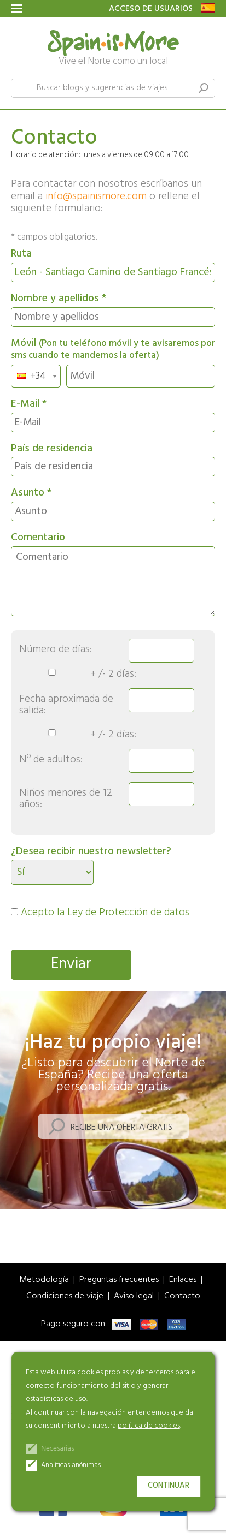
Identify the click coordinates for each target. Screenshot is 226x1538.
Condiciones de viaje (64, 1296)
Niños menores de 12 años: (65, 799)
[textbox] (35, 376)
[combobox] (36, 376)
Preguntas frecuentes (119, 1280)
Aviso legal (134, 1296)
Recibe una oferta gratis (121, 1127)
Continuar (168, 1486)
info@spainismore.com (96, 196)
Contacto (182, 1296)
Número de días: (55, 649)
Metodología (44, 1280)
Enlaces (182, 1280)
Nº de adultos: (51, 760)
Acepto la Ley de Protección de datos (105, 912)
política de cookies (149, 1426)
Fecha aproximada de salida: (66, 705)
